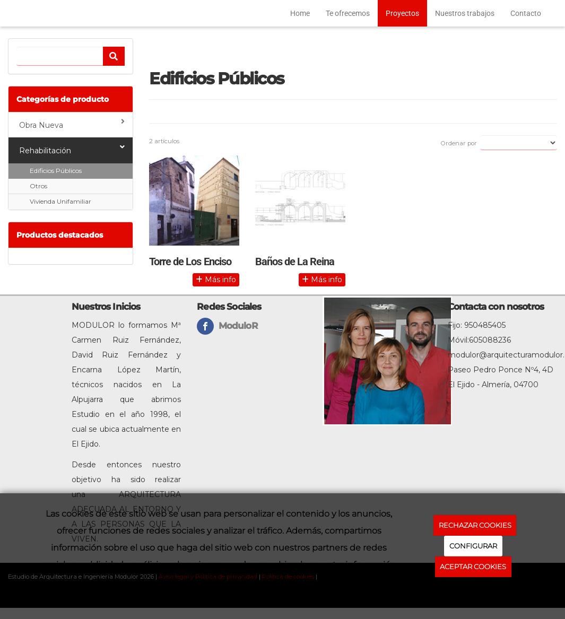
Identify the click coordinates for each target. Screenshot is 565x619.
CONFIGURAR (473, 546)
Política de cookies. (473, 591)
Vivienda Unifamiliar (60, 201)
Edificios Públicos (56, 171)
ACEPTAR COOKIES (473, 566)
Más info (216, 279)
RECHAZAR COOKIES (475, 525)
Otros (38, 186)
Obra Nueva (72, 124)
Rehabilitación (72, 149)
